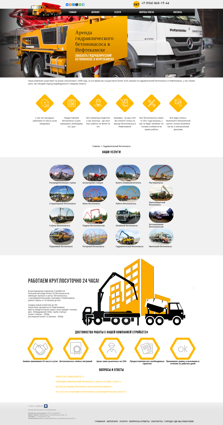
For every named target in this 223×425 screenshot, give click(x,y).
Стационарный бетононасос (62, 202)
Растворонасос (161, 181)
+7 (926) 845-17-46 (155, 3)
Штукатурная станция (95, 181)
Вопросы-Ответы (146, 12)
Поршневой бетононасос (61, 245)
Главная (72, 12)
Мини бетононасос (95, 202)
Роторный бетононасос (95, 245)
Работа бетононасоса (128, 202)
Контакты (177, 12)
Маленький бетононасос (161, 245)
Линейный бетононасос (128, 224)
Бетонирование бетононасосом (161, 224)
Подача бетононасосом (95, 224)
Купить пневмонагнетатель (128, 181)
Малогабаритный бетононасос (161, 202)
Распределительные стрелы (62, 181)
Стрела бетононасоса (61, 224)
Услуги (117, 12)
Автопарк (95, 12)
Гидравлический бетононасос (129, 245)
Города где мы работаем (179, 421)
